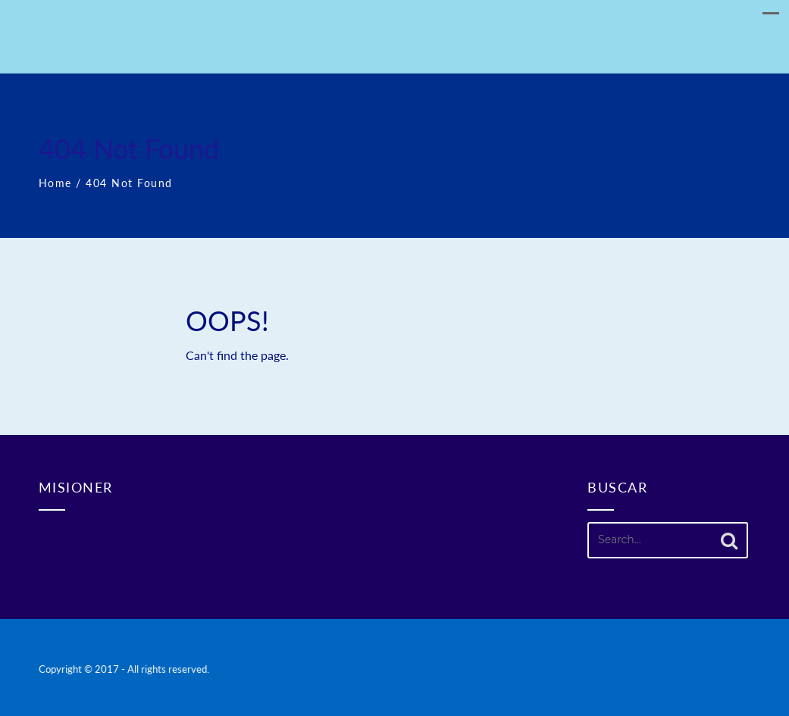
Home (55, 183)
